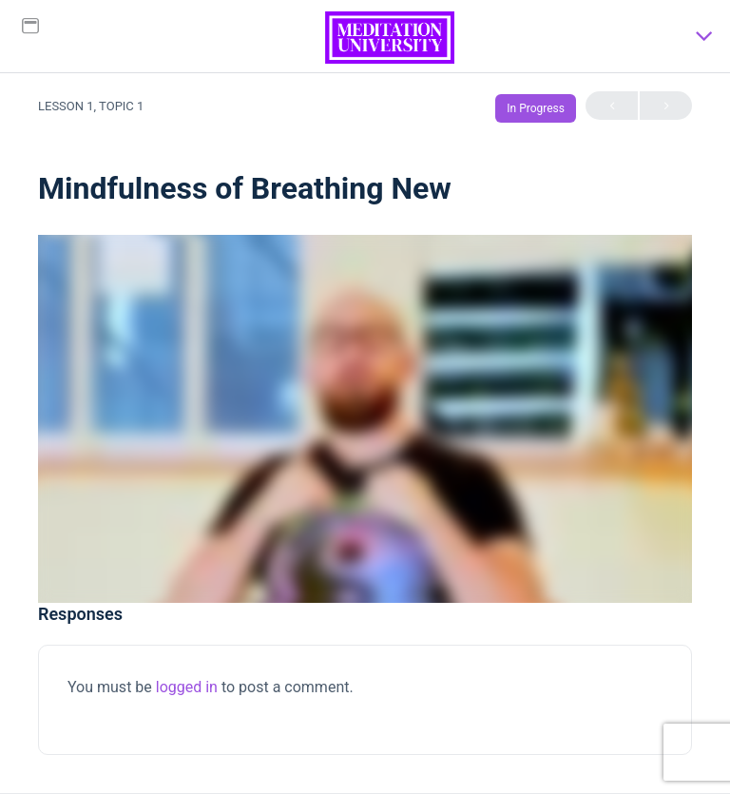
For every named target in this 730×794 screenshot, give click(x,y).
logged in (187, 687)
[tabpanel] (365, 419)
